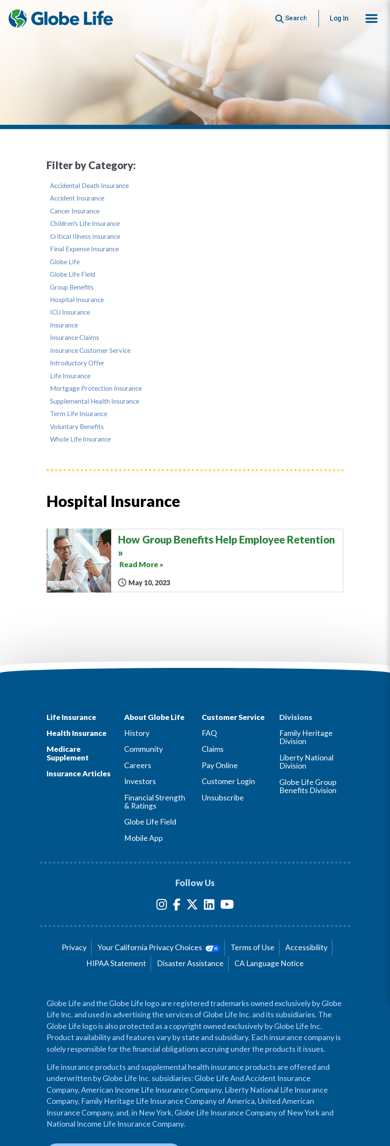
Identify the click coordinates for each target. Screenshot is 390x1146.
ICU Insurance (70, 312)
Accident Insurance (77, 198)
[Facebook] (177, 906)
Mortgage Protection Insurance (96, 388)
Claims (213, 749)
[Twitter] (192, 906)
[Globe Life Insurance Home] (61, 18)
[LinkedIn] (209, 906)
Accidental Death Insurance (89, 185)
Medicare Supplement (68, 753)
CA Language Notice (269, 963)
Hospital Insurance (77, 299)
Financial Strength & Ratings (154, 801)
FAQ (209, 733)
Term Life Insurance (78, 413)
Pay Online (220, 765)
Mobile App (143, 838)
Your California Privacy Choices (158, 947)
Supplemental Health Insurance (94, 401)
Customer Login (228, 781)
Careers (137, 765)
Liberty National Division (306, 761)
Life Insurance (70, 376)
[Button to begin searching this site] (291, 18)
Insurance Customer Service (90, 350)
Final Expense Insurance (84, 249)
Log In (339, 18)
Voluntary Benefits (77, 426)
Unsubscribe (223, 797)
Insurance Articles (79, 773)
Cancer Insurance (75, 211)
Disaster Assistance (190, 963)
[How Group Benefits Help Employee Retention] (195, 560)
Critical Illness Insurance (85, 236)
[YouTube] (227, 906)
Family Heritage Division (306, 737)
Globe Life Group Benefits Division (308, 786)
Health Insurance (76, 733)
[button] (371, 18)
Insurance (64, 325)
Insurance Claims (74, 337)
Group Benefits (72, 287)
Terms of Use (253, 947)
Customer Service (233, 717)
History (137, 733)
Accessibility (306, 947)
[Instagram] (161, 906)
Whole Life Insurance (80, 439)
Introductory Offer (77, 363)
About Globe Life (154, 717)
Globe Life (65, 262)
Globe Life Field (72, 274)
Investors (140, 781)
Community (143, 749)
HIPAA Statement (116, 963)
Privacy (74, 947)
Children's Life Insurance (85, 223)
